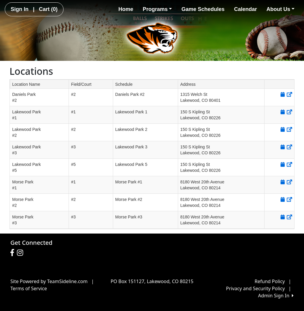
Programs (157, 9)
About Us (280, 9)
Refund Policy (270, 281)
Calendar (245, 9)
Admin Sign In (276, 295)
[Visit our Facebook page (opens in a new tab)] (13, 253)
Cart (48, 9)
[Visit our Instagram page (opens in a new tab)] (21, 253)
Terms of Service (28, 288)
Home (125, 9)
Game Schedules (202, 9)
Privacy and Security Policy (255, 288)
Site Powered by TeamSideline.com (49, 281)
